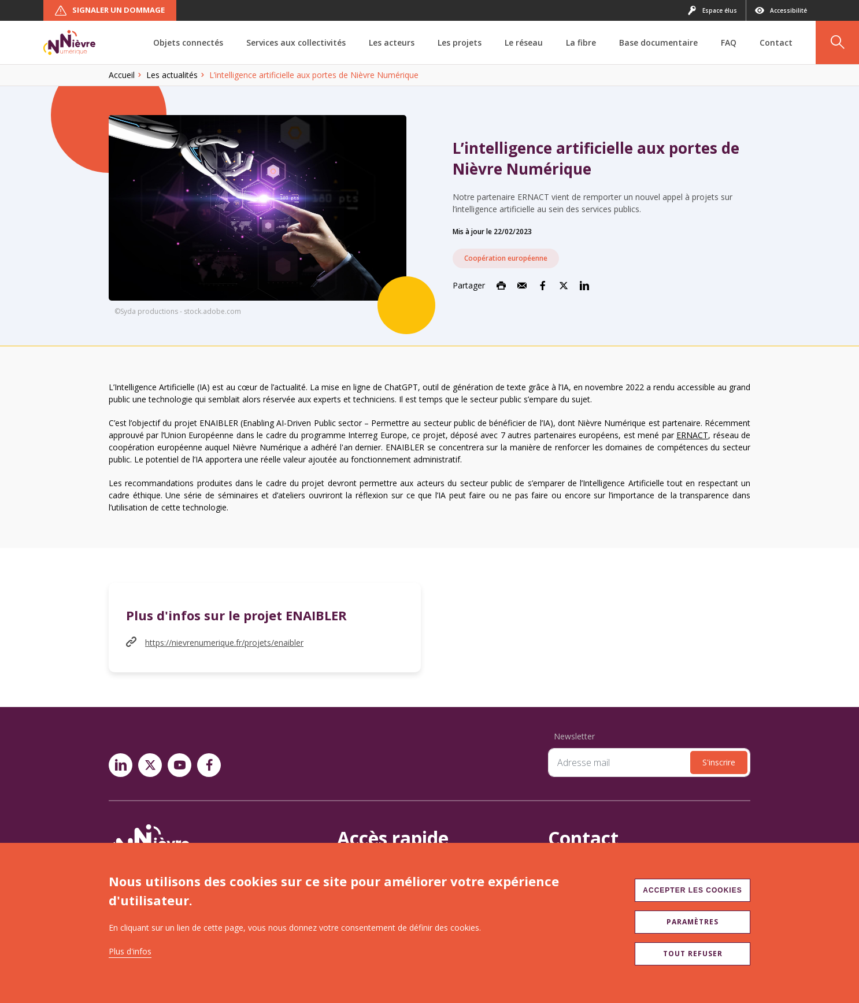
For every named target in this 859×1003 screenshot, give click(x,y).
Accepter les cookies (692, 890)
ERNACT (692, 435)
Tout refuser (693, 953)
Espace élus (712, 10)
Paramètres (693, 922)
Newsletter (574, 736)
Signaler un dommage (110, 10)
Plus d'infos (130, 951)
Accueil (122, 74)
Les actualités (172, 74)
